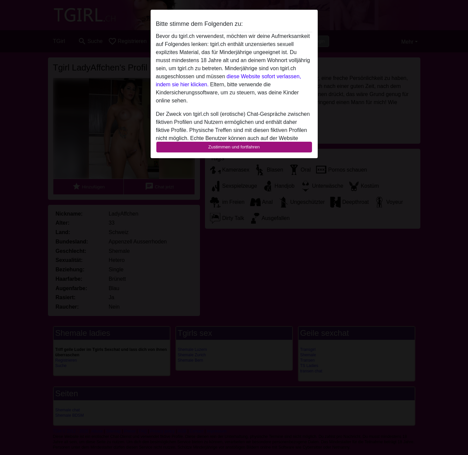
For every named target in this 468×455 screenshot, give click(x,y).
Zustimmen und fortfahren (234, 146)
